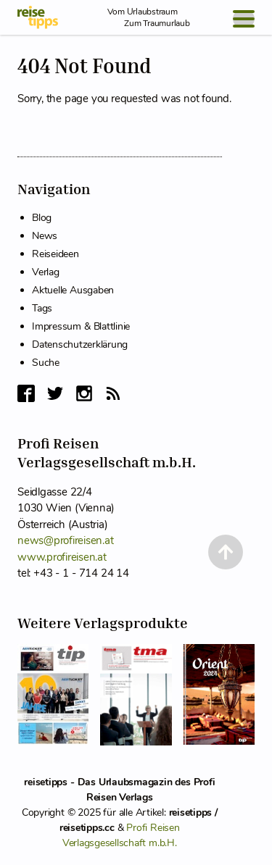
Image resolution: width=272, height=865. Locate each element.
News (44, 236)
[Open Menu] (244, 19)
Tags (42, 308)
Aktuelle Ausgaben (73, 290)
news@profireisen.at (65, 540)
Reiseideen (55, 254)
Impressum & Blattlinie (81, 326)
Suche (45, 362)
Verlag (45, 272)
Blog (41, 218)
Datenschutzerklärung (80, 344)
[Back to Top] (225, 552)
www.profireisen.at (62, 557)
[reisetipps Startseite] (37, 17)
